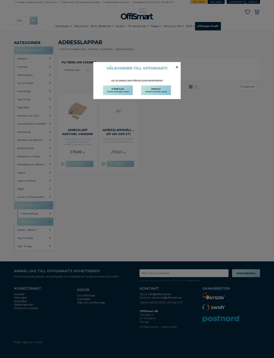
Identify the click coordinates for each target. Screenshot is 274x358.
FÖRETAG (118, 90)
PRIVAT (156, 90)
